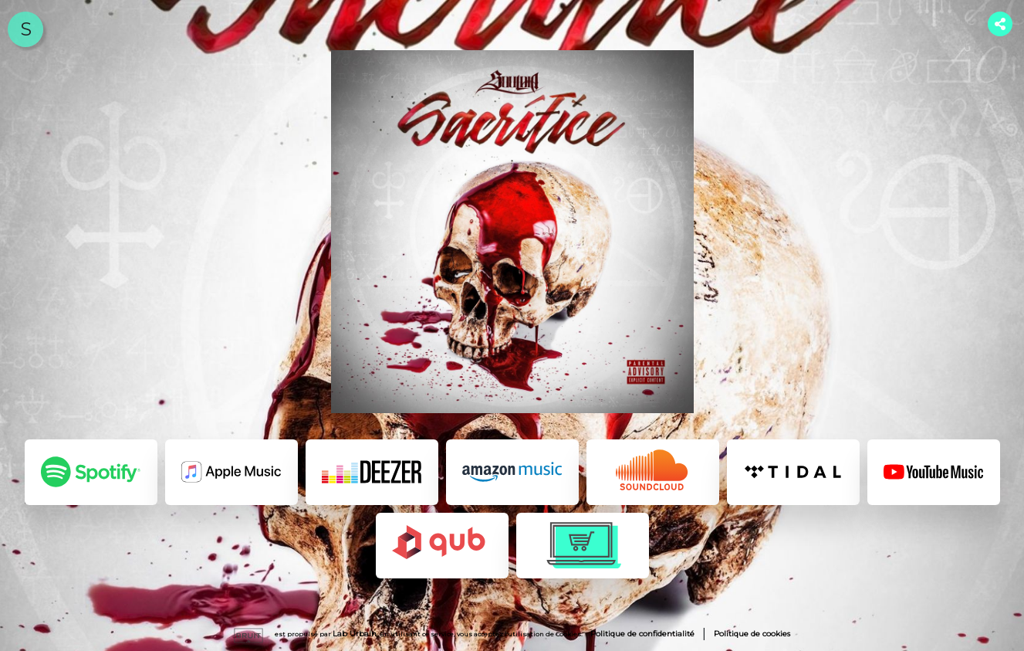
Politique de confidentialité (642, 634)
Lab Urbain (355, 634)
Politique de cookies (752, 634)
